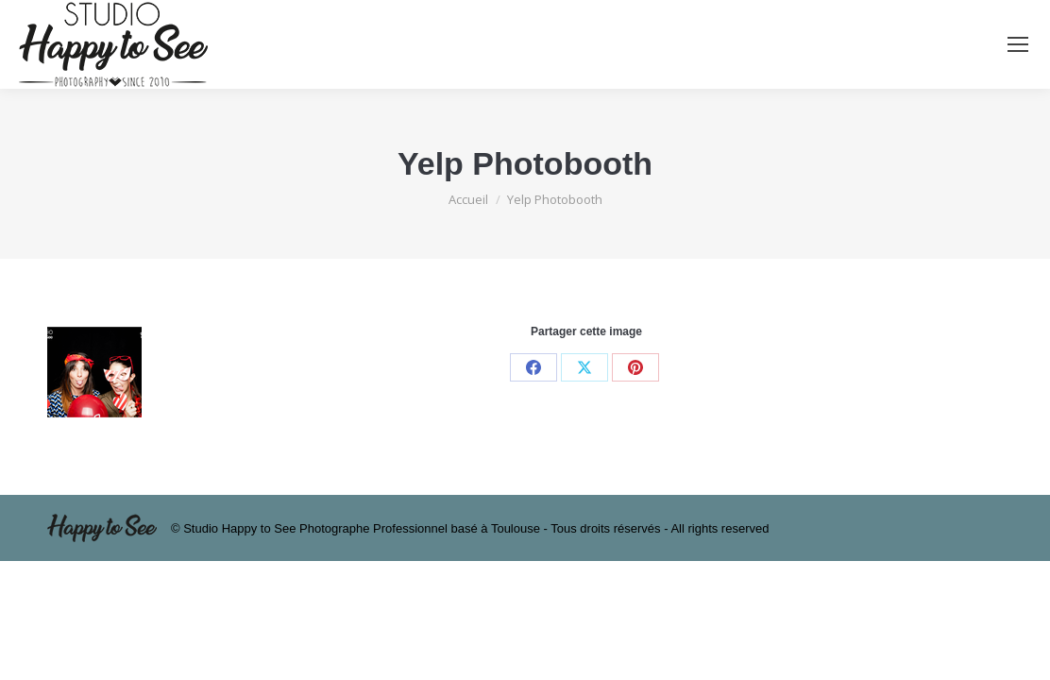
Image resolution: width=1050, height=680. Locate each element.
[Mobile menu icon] (1018, 44)
